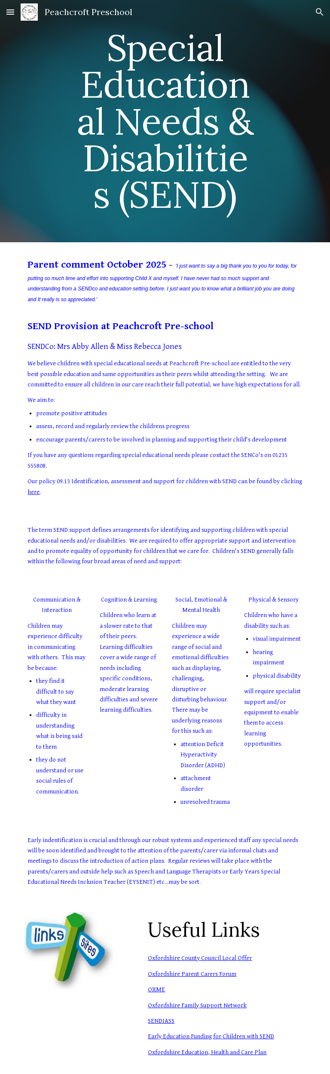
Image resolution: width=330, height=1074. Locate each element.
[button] (10, 12)
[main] (164, 121)
